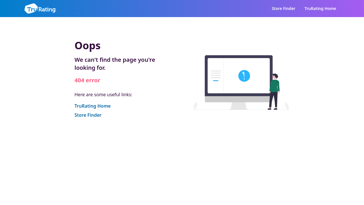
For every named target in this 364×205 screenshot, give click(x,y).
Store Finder (283, 8)
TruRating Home (320, 8)
